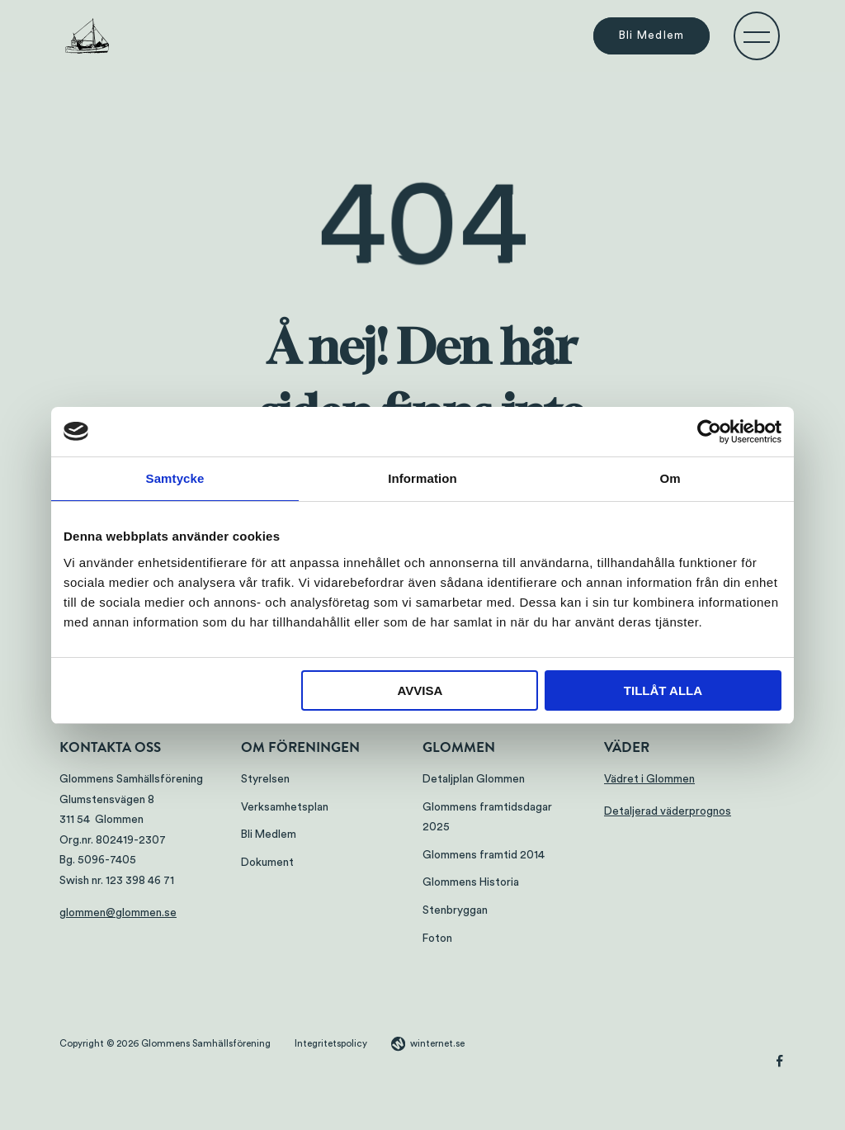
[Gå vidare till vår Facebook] (780, 1063)
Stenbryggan (455, 910)
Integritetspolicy (331, 1043)
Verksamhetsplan (284, 807)
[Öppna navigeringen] (757, 36)
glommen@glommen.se (118, 913)
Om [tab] (669, 478)
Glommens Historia (470, 882)
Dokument (267, 862)
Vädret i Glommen (649, 779)
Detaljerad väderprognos (667, 811)
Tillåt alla (663, 690)
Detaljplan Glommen (473, 779)
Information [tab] (422, 478)
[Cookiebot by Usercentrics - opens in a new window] (709, 431)
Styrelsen (265, 779)
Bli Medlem (652, 36)
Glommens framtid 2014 (483, 855)
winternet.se (437, 1043)
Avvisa (419, 690)
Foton (437, 938)
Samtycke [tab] (175, 478)
